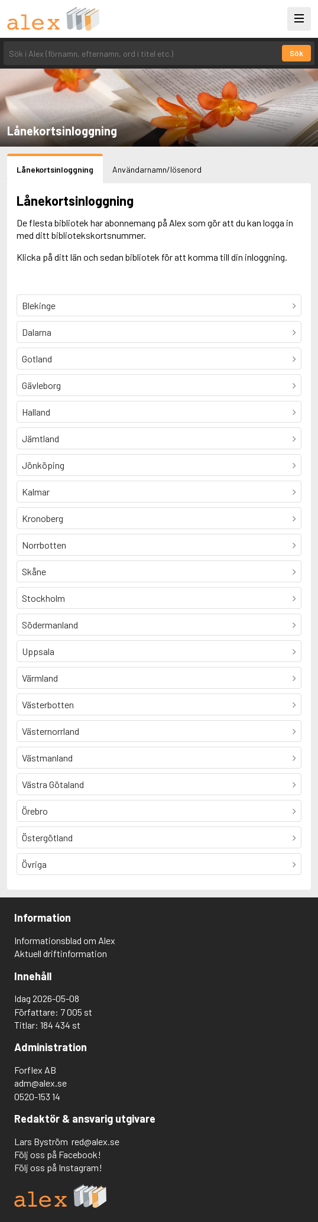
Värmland (40, 677)
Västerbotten (48, 704)
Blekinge (39, 305)
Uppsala (38, 651)
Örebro (35, 810)
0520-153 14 (37, 1096)
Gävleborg (41, 385)
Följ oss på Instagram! (58, 1167)
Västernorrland (50, 731)
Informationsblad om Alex (64, 940)
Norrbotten (44, 544)
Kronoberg (42, 518)
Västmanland (47, 757)
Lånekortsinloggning (55, 169)
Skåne (34, 571)
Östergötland (47, 837)
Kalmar (36, 491)
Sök (296, 53)
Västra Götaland (53, 784)
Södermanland (50, 624)
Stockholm (43, 598)
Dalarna (36, 332)
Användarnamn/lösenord (157, 169)
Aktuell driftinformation (60, 953)
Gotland (37, 358)
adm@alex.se (40, 1082)
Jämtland (40, 438)
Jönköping (43, 465)
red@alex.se (95, 1141)
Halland (36, 411)
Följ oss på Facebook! (57, 1154)
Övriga (34, 864)
